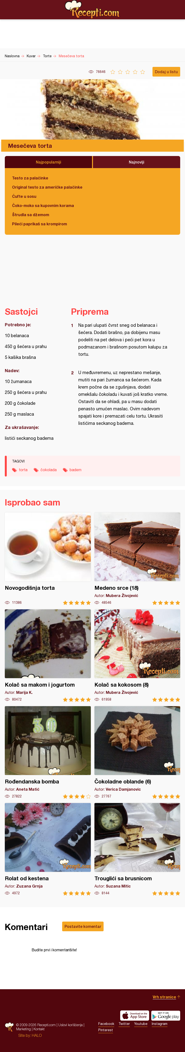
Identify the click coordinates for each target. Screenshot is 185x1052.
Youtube (140, 1024)
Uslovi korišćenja (70, 1025)
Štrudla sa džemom (30, 214)
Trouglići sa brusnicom (137, 849)
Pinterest (105, 1030)
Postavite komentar (83, 926)
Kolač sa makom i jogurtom (48, 655)
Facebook (106, 1024)
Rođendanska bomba (48, 752)
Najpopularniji (48, 162)
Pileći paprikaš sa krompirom (39, 223)
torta (23, 470)
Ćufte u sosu (24, 196)
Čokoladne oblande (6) (137, 752)
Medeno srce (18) (137, 558)
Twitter (124, 1024)
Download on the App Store (134, 1015)
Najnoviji (136, 162)
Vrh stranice (164, 997)
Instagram (159, 1024)
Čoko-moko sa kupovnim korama (43, 205)
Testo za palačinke (30, 178)
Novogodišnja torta (48, 558)
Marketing (23, 1029)
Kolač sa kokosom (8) (137, 655)
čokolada (48, 470)
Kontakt (39, 1029)
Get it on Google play (165, 1015)
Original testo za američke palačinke (47, 187)
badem (75, 470)
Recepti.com (92, 9)
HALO (37, 1035)
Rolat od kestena (48, 849)
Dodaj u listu (166, 71)
